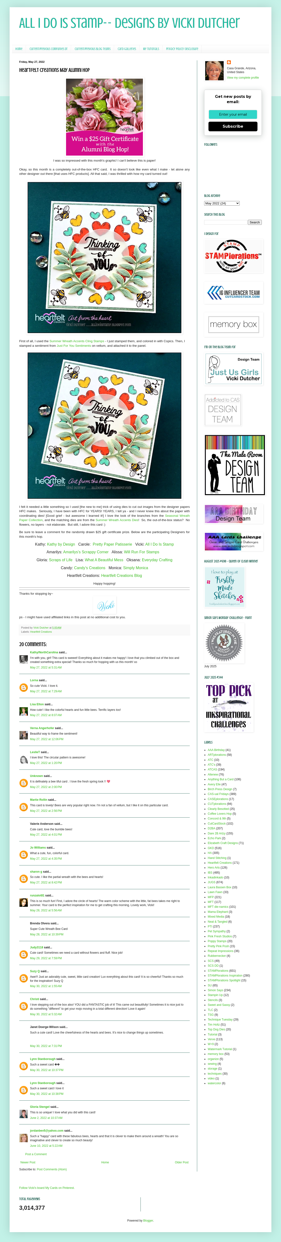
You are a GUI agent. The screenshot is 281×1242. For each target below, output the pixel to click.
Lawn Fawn (215, 892)
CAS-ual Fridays (218, 794)
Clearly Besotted (218, 809)
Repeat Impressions (220, 951)
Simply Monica (135, 568)
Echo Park (214, 838)
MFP (211, 897)
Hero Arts (214, 867)
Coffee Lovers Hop (220, 813)
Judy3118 (36, 947)
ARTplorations (217, 755)
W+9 (211, 1044)
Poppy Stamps (217, 941)
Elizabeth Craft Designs (223, 843)
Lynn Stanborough (42, 1059)
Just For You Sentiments (74, 345)
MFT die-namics (218, 906)
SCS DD (213, 965)
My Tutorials (151, 49)
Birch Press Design (220, 789)
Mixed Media (216, 916)
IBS (210, 872)
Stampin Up (215, 995)
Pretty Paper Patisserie (112, 544)
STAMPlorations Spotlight (224, 980)
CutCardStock (217, 823)
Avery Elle (214, 784)
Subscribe (233, 126)
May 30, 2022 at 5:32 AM (46, 1014)
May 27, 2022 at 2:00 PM (46, 787)
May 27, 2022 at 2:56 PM (46, 811)
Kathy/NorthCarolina (44, 652)
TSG (211, 1014)
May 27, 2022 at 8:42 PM (46, 882)
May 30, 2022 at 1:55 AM (46, 986)
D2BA (211, 828)
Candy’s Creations (89, 568)
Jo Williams (38, 847)
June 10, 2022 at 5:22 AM (46, 1145)
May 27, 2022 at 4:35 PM (46, 858)
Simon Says (215, 990)
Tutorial (212, 1034)
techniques (215, 1073)
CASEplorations (218, 799)
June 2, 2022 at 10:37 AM (46, 1118)
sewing (212, 1063)
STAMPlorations (218, 970)
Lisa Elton (37, 704)
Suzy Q (35, 971)
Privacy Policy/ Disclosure (182, 49)
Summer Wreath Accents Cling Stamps (76, 341)
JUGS (211, 882)
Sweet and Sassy (219, 1005)
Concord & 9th (217, 818)
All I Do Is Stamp (159, 544)
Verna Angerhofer (42, 728)
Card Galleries (127, 49)
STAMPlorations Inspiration (225, 975)
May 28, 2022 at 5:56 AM (46, 910)
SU (210, 985)
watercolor (214, 1083)
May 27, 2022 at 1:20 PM (46, 763)
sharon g (36, 871)
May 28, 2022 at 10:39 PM (46, 934)
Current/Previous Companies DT (48, 49)
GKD (211, 848)
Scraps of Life (61, 560)
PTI (210, 926)
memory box (216, 1054)
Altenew (213, 774)
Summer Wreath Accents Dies (117, 520)
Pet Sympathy (217, 931)
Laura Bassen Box (219, 887)
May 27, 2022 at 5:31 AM (46, 667)
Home (18, 49)
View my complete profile (243, 77)
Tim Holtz (214, 1024)
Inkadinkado (215, 877)
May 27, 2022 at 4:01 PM (46, 834)
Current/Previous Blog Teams (92, 49)
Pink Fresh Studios (220, 936)
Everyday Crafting (157, 560)
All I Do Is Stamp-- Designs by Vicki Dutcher (129, 23)
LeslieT (35, 752)
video (211, 1078)
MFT (211, 902)
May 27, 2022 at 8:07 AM (46, 715)
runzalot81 (37, 895)
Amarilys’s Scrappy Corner (86, 552)
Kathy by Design (61, 544)
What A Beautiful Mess (104, 560)
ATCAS (212, 769)
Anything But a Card (220, 779)
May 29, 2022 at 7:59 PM (46, 958)
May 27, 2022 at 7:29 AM (46, 691)
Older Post (182, 1162)
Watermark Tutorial (220, 1049)
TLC (210, 1010)
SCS (211, 961)
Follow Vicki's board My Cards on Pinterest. (47, 1188)
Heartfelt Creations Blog (121, 576)
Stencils (213, 1000)
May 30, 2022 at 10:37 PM (46, 1070)
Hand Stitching (217, 858)
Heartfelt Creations (41, 631)
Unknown (36, 776)
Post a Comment (36, 1154)
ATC (210, 760)
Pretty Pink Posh (218, 946)
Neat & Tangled (217, 921)
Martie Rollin (38, 799)
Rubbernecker (217, 956)
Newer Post (27, 1162)
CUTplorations (217, 804)
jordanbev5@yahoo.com (46, 1130)
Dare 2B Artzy (217, 833)
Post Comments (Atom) (52, 1169)
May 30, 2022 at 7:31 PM (46, 1046)
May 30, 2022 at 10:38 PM (46, 1094)
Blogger (148, 1220)
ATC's (211, 764)
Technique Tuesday (220, 1019)
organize (213, 1059)
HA (210, 853)
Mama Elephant (218, 912)
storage (212, 1068)
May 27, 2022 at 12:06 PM (46, 739)
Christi (34, 999)
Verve (211, 1039)
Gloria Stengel (39, 1107)
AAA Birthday (216, 750)
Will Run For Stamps (141, 552)
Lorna (34, 680)
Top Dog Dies (216, 1029)
